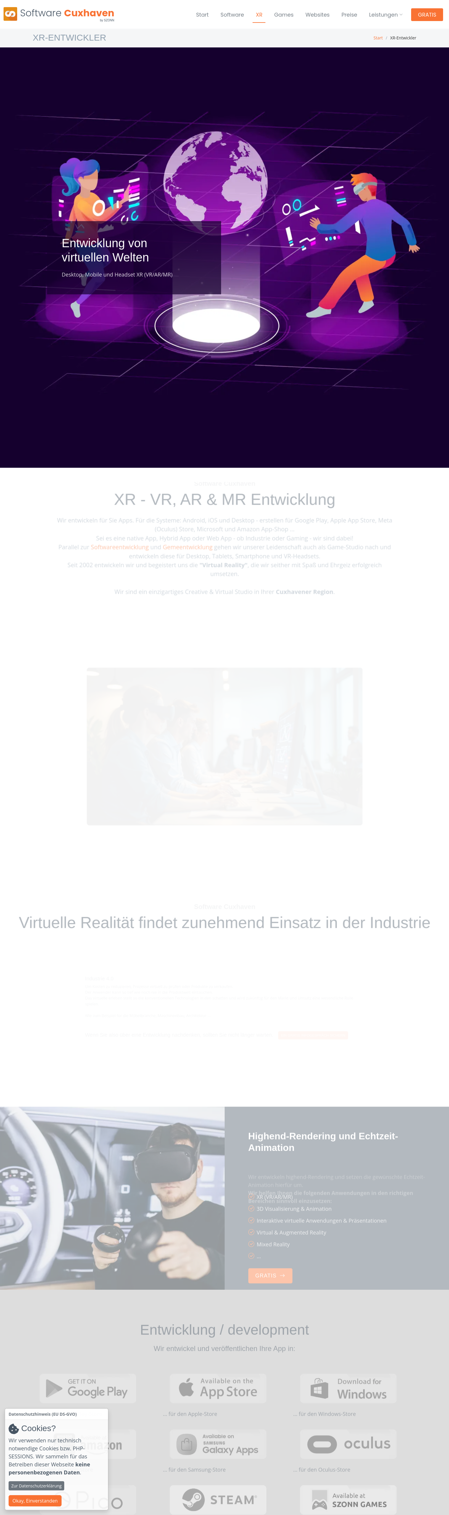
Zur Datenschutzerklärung (36, 1486)
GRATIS (427, 14)
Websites (317, 14)
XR (259, 14)
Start (202, 14)
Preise (349, 14)
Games (284, 14)
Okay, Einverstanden (35, 1501)
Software (232, 14)
